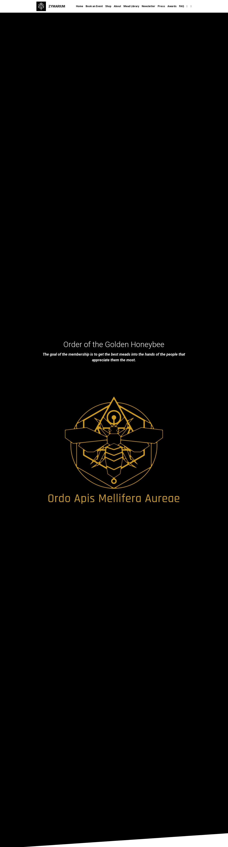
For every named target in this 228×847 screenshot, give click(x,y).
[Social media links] (191, 6)
